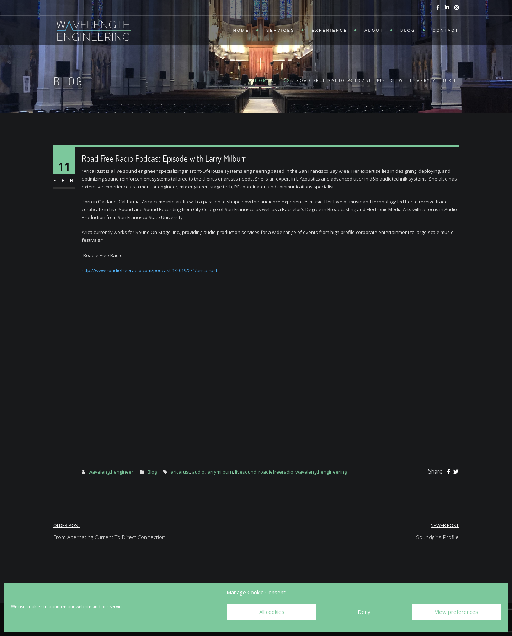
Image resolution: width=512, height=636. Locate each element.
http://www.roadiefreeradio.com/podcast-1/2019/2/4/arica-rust (149, 270)
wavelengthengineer (111, 472)
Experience (329, 30)
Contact (446, 30)
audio (198, 472)
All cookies (271, 611)
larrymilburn (220, 472)
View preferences (456, 611)
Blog (408, 30)
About (373, 30)
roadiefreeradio (275, 472)
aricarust (180, 472)
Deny (364, 611)
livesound (245, 472)
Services (280, 30)
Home (241, 30)
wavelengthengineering (321, 472)
